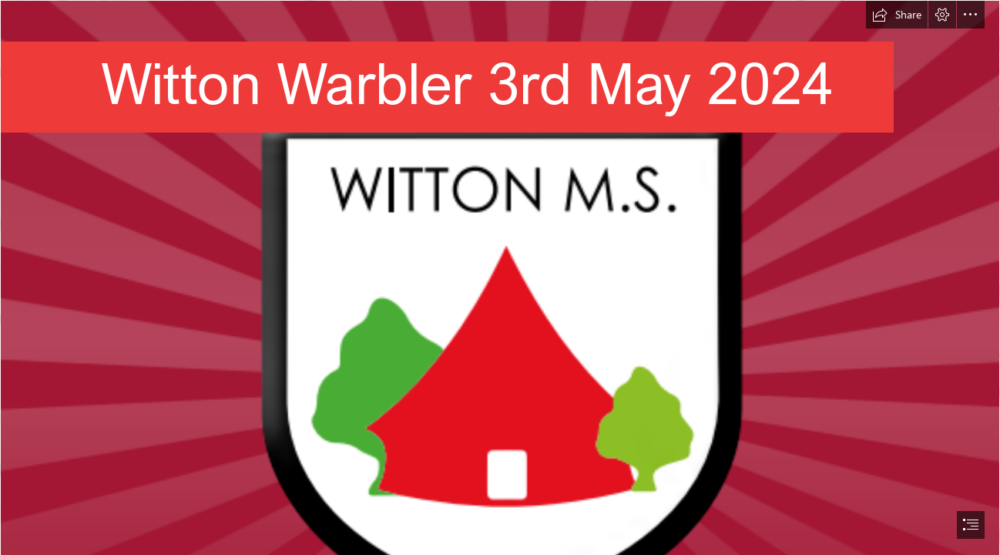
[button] (897, 15)
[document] (500, 277)
